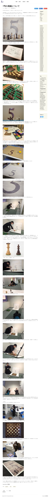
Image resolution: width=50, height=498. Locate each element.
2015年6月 (41, 60)
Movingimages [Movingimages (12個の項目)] (42, 97)
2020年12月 (41, 31)
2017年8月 (41, 42)
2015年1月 (41, 64)
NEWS (41, 13)
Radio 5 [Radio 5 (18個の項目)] (43, 98)
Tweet (37, 8)
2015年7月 (41, 59)
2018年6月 (41, 39)
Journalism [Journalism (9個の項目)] (42, 84)
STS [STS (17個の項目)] (44, 103)
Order (28, 1)
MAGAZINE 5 (12, 8)
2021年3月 (41, 30)
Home (16, 1)
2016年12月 (41, 47)
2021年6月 (41, 29)
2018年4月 (41, 40)
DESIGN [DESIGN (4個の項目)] (41, 81)
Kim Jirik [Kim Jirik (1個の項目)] (42, 85)
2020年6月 (41, 35)
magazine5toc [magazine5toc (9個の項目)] (42, 95)
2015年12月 (41, 55)
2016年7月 (41, 50)
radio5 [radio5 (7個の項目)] (41, 100)
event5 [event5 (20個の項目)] (41, 83)
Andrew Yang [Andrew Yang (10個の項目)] (43, 77)
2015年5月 (41, 61)
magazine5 (6, 486)
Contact (24, 1)
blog (10, 486)
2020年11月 (41, 32)
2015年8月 (41, 58)
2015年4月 (41, 62)
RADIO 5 (41, 17)
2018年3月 (41, 41)
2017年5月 (41, 44)
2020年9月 (41, 33)
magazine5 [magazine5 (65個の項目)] (43, 88)
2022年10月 (41, 27)
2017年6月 (41, 43)
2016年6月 (41, 51)
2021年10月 (41, 28)
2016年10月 (41, 49)
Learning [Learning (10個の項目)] (41, 86)
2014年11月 (41, 66)
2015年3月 (41, 63)
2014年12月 (41, 65)
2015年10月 (41, 56)
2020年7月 (41, 34)
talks (41, 19)
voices (41, 20)
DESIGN (14, 486)
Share (41, 8)
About (20, 1)
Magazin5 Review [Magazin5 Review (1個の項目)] (41, 87)
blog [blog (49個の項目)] (43, 80)
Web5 (6, 8)
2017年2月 (41, 45)
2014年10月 (41, 67)
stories (41, 18)
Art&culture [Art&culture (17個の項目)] (42, 79)
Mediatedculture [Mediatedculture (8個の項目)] (42, 96)
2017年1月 (41, 46)
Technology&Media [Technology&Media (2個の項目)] (42, 109)
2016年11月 (41, 48)
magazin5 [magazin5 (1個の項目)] (44, 86)
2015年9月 (41, 57)
